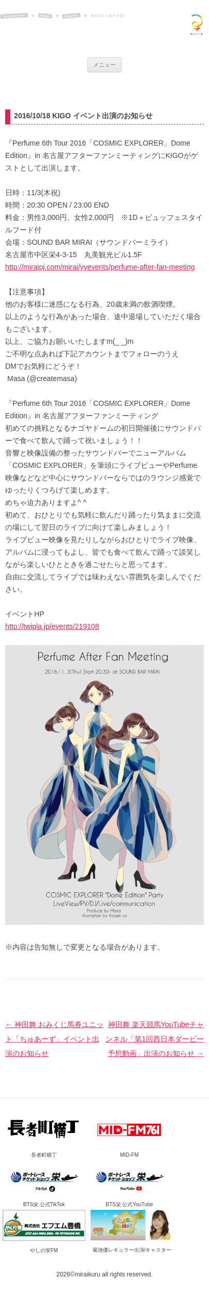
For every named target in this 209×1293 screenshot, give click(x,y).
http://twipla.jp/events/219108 (52, 626)
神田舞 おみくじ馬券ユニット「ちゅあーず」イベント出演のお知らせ (54, 1039)
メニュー (104, 64)
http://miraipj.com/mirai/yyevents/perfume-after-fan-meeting (100, 267)
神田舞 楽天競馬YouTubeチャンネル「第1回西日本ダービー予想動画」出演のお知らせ (155, 1039)
